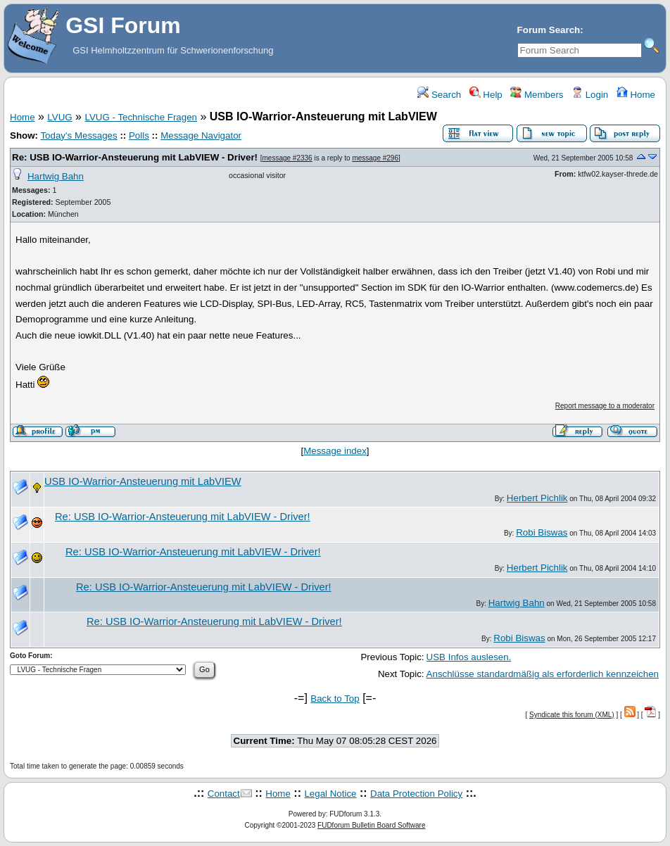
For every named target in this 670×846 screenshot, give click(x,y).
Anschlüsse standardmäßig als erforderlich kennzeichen (542, 674)
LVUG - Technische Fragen (140, 117)
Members (536, 94)
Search (439, 94)
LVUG (59, 117)
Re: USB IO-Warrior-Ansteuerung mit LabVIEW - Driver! (135, 157)
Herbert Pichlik (537, 498)
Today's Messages (78, 135)
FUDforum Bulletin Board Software (371, 825)
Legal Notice (330, 793)
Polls (139, 135)
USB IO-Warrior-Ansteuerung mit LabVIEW (142, 481)
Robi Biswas (541, 532)
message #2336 (287, 158)
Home (636, 94)
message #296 (375, 158)
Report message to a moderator (605, 406)
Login (589, 94)
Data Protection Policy (416, 793)
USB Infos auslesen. (469, 657)
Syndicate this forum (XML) (571, 715)
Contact (224, 793)
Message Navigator (200, 135)
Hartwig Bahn (55, 176)
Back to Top (334, 698)
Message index (335, 451)
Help (486, 94)
